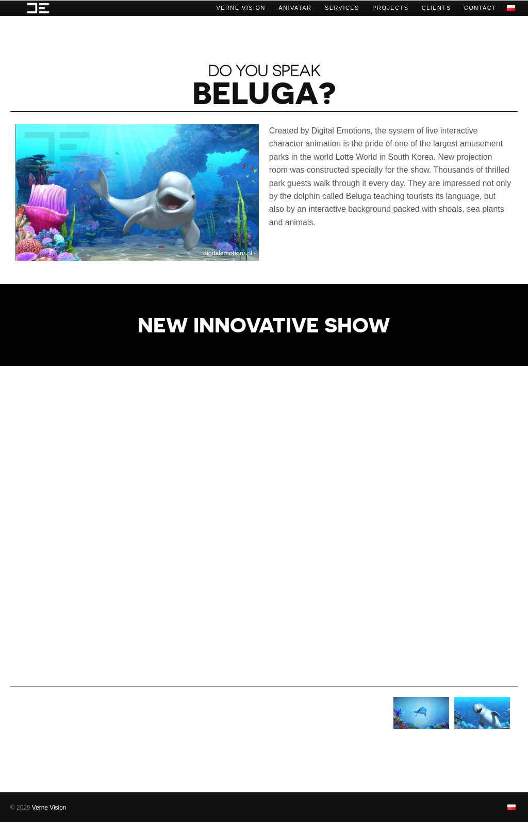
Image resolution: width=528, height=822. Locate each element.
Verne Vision (241, 8)
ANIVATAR (294, 8)
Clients (436, 8)
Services (342, 8)
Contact (480, 8)
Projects (390, 8)
